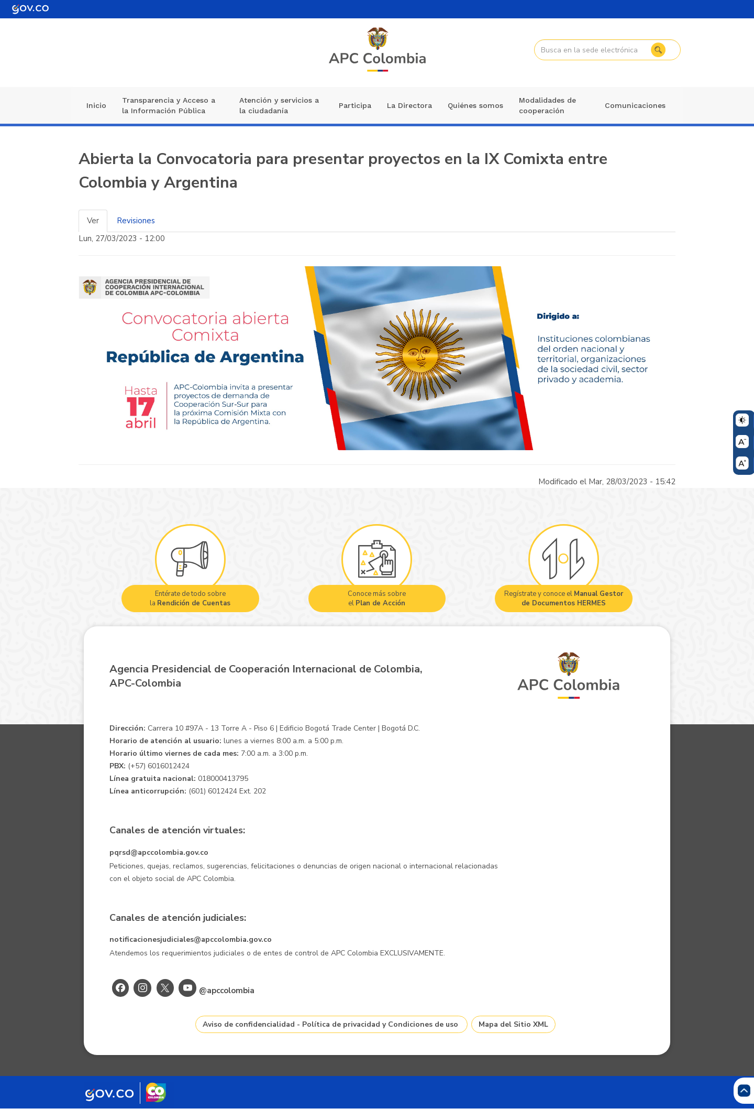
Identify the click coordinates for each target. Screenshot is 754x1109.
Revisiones (136, 220)
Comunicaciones (635, 105)
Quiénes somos (475, 105)
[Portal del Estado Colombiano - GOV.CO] (30, 9)
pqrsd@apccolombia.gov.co (158, 852)
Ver (93, 220)
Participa (355, 105)
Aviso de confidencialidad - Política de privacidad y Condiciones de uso (330, 1024)
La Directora (409, 105)
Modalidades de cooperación (547, 105)
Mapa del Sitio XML (513, 1024)
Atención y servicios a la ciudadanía (279, 105)
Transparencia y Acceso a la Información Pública (168, 105)
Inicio (96, 105)
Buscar (658, 49)
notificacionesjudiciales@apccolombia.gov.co (190, 939)
